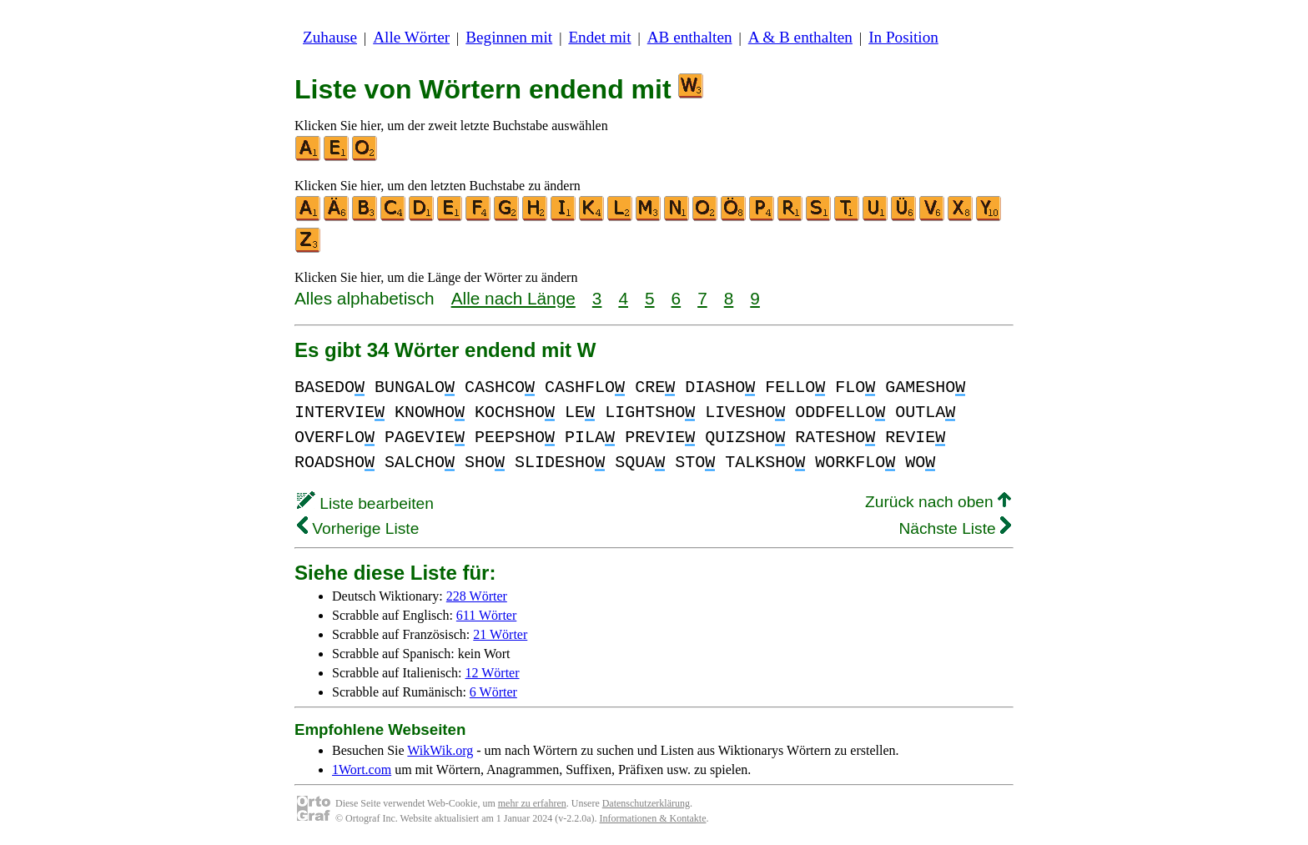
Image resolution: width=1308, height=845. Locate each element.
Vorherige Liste (358, 528)
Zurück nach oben (938, 502)
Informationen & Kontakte (653, 818)
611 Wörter (486, 615)
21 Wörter (500, 634)
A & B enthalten (800, 37)
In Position (903, 37)
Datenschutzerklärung (646, 803)
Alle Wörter (411, 37)
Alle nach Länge (513, 298)
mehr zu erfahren (532, 803)
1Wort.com (361, 769)
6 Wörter (493, 692)
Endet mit (599, 37)
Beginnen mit (508, 37)
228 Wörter (476, 596)
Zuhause (330, 37)
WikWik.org (440, 750)
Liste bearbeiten (365, 503)
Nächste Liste (954, 528)
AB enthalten (689, 37)
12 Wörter (492, 673)
